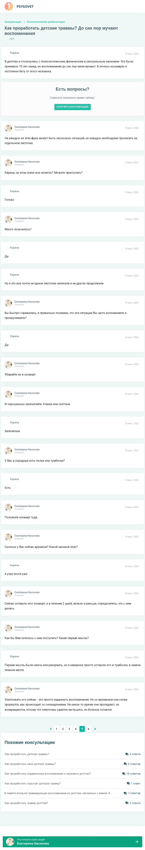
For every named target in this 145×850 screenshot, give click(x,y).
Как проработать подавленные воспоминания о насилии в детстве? (48, 773)
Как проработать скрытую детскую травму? (33, 783)
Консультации (13, 21)
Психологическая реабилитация (46, 21)
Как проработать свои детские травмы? (30, 764)
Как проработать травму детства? (26, 803)
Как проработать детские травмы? (27, 754)
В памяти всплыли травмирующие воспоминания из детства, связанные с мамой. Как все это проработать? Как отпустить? (59, 793)
